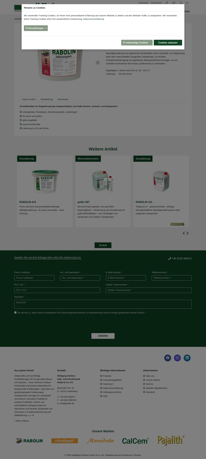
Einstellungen (35, 28)
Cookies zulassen (168, 42)
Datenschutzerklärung (93, 19)
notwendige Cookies (137, 42)
